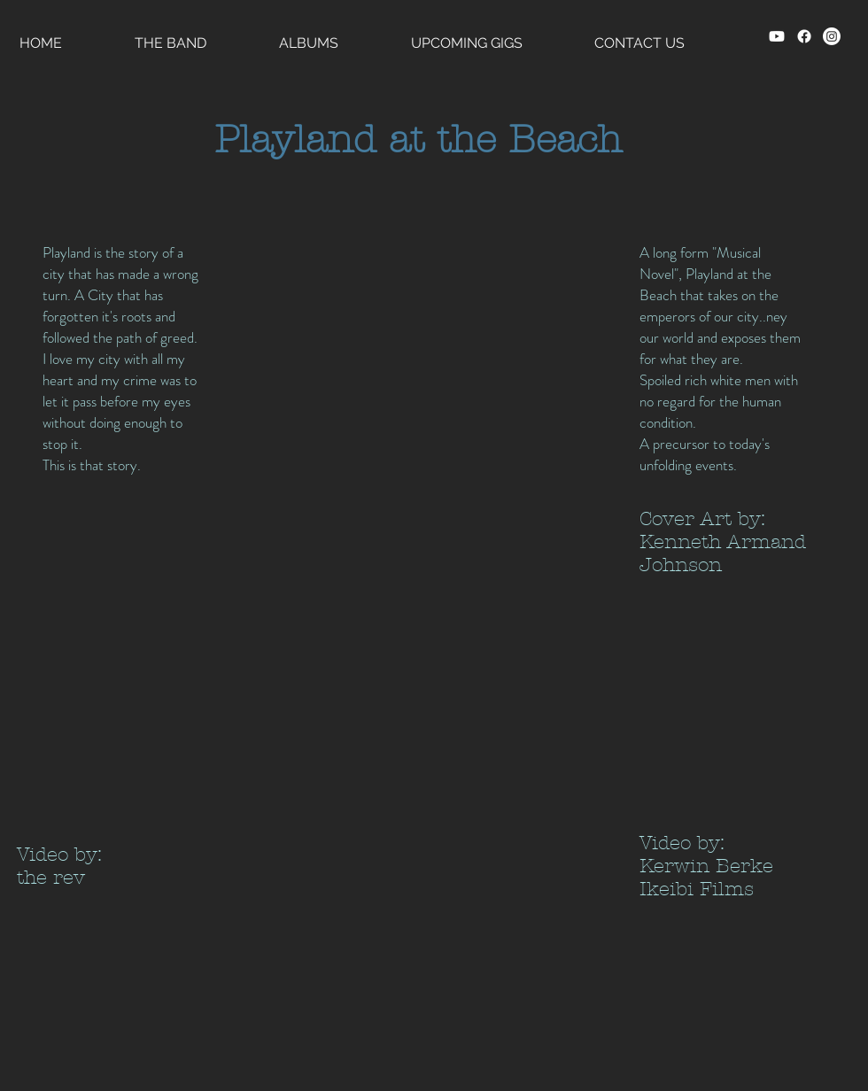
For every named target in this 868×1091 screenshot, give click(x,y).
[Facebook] (804, 36)
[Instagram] (832, 36)
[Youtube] (777, 36)
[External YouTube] (105, 720)
